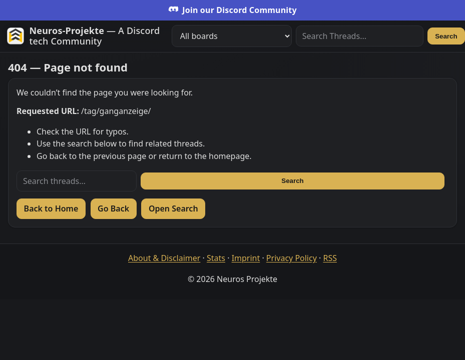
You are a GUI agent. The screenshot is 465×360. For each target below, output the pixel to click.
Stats (216, 258)
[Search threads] (77, 181)
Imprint (246, 258)
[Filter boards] (232, 36)
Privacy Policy (291, 258)
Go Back (113, 208)
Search (446, 36)
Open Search (173, 208)
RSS (330, 258)
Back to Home (51, 208)
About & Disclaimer (164, 258)
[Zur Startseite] (85, 36)
